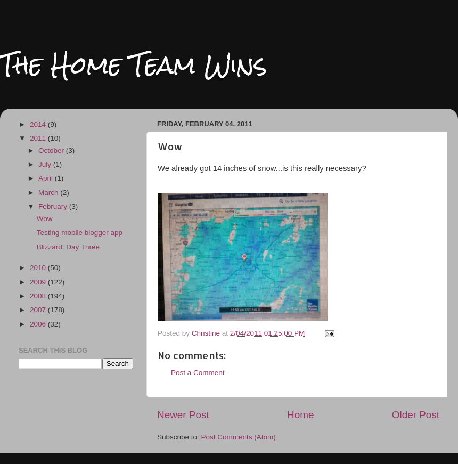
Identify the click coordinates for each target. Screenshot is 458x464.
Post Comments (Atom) (238, 437)
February (53, 206)
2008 (39, 296)
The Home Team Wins (133, 64)
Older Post (415, 414)
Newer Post (183, 414)
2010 (39, 268)
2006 (39, 324)
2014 (39, 124)
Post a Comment (198, 373)
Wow (45, 219)
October (52, 150)
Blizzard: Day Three (68, 247)
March (49, 193)
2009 (39, 282)
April (46, 178)
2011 (39, 138)
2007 (39, 310)
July (45, 164)
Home (300, 414)
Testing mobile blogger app (79, 233)
